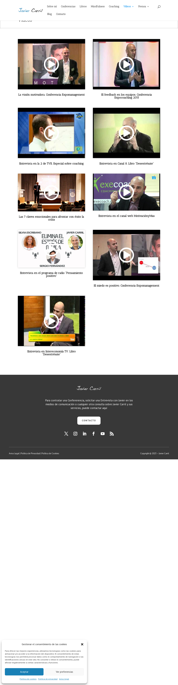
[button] (82, 644)
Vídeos (127, 6)
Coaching (114, 6)
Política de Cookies (50, 453)
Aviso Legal (14, 453)
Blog (49, 14)
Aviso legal (64, 679)
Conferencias (68, 6)
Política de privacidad (47, 679)
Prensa (142, 6)
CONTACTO (89, 420)
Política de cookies (28, 679)
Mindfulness (98, 6)
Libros (83, 6)
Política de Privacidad (30, 453)
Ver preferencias (64, 671)
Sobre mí (52, 6)
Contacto (61, 14)
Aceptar (24, 671)
